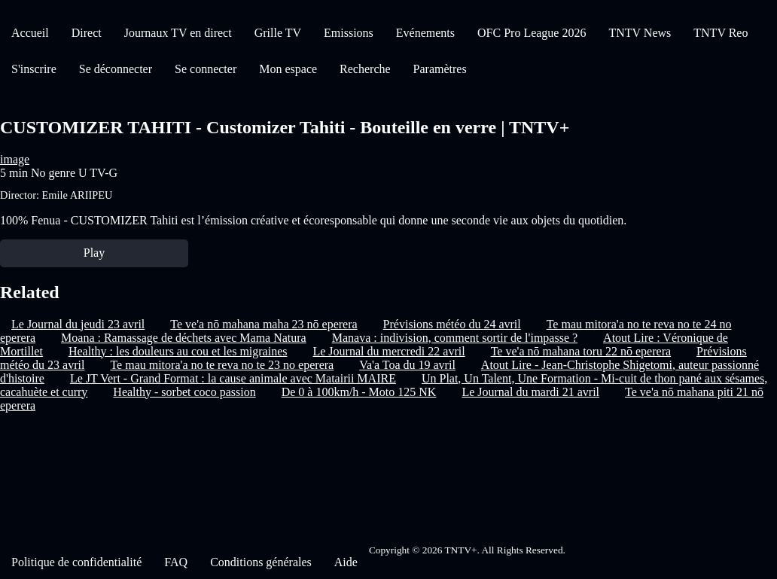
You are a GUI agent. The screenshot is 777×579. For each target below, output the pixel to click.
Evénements (425, 32)
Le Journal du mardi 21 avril (530, 391)
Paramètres (440, 68)
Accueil (30, 32)
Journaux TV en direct (178, 32)
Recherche (365, 68)
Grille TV (277, 32)
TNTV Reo (720, 32)
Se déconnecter (115, 68)
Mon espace (288, 68)
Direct (87, 32)
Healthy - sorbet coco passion (184, 391)
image (14, 159)
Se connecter (205, 68)
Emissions (348, 32)
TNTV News (639, 32)
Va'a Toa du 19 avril (407, 364)
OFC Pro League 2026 (531, 32)
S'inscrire (33, 68)
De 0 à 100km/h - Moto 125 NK (359, 391)
